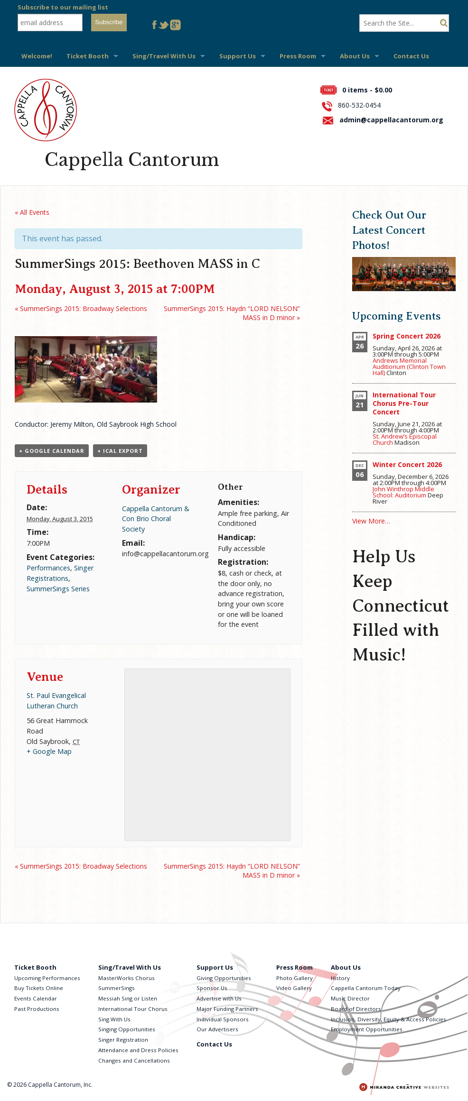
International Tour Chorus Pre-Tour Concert (404, 403)
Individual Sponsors (223, 1019)
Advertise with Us (219, 998)
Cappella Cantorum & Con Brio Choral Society (155, 518)
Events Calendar (35, 998)
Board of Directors (356, 1008)
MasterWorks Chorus (126, 978)
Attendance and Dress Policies (138, 1050)
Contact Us (411, 56)
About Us (355, 56)
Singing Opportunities (126, 1029)
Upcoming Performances (47, 978)
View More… (371, 520)
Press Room (298, 56)
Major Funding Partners (227, 1008)
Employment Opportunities (366, 1029)
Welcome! (36, 56)
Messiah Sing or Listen (127, 998)
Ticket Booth (87, 56)
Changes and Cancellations (134, 1060)
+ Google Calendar (51, 450)
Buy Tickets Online (38, 987)
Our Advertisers (217, 1029)
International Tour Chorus (133, 1008)
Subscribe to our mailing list (63, 7)
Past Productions (36, 1008)
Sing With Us (114, 1019)
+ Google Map (49, 751)
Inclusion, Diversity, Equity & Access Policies (388, 1019)
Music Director (350, 998)
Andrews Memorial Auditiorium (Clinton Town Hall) (409, 366)
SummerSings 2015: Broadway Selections (81, 308)
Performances (48, 567)
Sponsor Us (212, 987)
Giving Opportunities (224, 978)
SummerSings (116, 987)
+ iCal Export (120, 450)
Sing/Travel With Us (164, 56)
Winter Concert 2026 (407, 464)
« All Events (32, 212)
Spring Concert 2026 (406, 335)
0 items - (367, 89)
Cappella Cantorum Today (366, 987)
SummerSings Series (58, 588)
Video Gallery (294, 987)
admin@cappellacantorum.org (391, 119)
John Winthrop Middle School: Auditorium (403, 492)
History (340, 978)
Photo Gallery (294, 978)
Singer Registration (123, 1039)
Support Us (237, 56)
